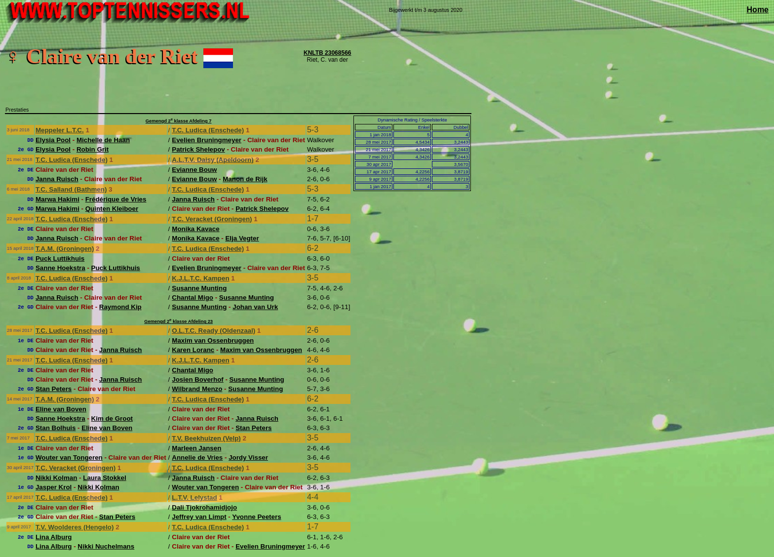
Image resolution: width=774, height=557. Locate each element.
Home (758, 9)
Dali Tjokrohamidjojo (204, 507)
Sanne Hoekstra (60, 268)
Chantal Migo (192, 297)
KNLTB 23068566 (327, 52)
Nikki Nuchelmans (105, 546)
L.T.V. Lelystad (194, 497)
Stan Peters (54, 389)
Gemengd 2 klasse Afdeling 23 (178, 321)
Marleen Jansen (196, 448)
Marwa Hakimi (57, 199)
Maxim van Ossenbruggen (213, 340)
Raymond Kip (120, 307)
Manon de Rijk (245, 179)
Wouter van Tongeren (69, 457)
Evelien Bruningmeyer (206, 140)
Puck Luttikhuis (60, 258)
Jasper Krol (54, 487)
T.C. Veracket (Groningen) (212, 219)
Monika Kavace (195, 229)
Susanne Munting (199, 288)
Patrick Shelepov (198, 149)
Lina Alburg (54, 537)
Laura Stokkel (104, 477)
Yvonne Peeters (256, 516)
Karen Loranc (193, 350)
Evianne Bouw (194, 169)
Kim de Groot (112, 418)
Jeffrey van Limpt (199, 516)
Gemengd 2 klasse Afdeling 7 (179, 121)
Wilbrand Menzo (197, 389)
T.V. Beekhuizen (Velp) (206, 438)
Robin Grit (93, 149)
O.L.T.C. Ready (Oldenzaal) (213, 330)
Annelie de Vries (197, 457)
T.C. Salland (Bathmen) (71, 189)
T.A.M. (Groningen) (65, 248)
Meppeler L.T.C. (60, 130)
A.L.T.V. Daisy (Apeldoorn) (212, 159)
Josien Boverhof (197, 379)
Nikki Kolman (56, 477)
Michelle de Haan (103, 140)
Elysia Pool (53, 140)
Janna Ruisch (57, 179)
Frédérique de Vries (116, 199)
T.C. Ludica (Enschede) (208, 130)
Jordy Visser (248, 457)
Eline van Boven (61, 409)
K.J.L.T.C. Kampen (200, 278)
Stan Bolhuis (56, 428)
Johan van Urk (255, 307)
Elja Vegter (242, 238)
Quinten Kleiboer (111, 208)
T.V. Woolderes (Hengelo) (75, 527)
